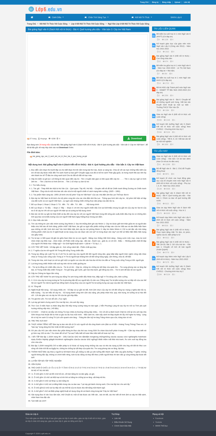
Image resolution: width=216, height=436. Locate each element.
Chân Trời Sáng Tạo (95, 17)
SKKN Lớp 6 (176, 17)
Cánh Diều (54, 17)
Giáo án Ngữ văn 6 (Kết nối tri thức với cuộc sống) (173, 115)
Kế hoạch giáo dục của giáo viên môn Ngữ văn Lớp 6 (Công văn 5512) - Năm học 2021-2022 (173, 46)
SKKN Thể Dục (161, 426)
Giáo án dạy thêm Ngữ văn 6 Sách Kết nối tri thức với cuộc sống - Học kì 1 (173, 209)
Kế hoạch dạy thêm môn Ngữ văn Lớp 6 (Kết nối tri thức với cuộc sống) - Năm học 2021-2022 (173, 219)
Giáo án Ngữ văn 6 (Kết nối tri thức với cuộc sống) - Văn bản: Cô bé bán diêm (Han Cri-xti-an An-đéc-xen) (173, 158)
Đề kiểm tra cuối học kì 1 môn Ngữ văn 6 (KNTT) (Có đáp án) (173, 35)
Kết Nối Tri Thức (141, 17)
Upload (177, 2)
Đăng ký (155, 2)
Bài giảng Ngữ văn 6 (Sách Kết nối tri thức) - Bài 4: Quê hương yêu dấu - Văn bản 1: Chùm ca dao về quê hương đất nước (173, 197)
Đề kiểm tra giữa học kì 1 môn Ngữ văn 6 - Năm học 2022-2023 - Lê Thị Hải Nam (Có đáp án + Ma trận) (173, 68)
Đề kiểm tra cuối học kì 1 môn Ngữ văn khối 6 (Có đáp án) (173, 79)
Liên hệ (187, 2)
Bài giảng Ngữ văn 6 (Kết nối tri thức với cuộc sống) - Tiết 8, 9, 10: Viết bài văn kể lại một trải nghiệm (173, 138)
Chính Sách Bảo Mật (122, 426)
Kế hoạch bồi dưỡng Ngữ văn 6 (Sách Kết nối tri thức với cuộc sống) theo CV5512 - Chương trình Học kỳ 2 (173, 126)
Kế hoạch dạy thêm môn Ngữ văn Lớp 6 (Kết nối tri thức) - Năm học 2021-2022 (173, 257)
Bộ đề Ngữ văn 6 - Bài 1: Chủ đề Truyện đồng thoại (173, 169)
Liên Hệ (117, 418)
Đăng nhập (166, 2)
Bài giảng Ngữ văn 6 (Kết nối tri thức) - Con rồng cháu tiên (173, 57)
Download (135, 138)
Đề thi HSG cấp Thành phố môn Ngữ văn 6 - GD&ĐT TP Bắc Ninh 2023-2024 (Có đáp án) (173, 90)
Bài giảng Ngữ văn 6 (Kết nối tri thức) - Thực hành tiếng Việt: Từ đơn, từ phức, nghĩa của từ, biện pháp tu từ (173, 232)
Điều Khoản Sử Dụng (123, 422)
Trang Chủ (144, 2)
